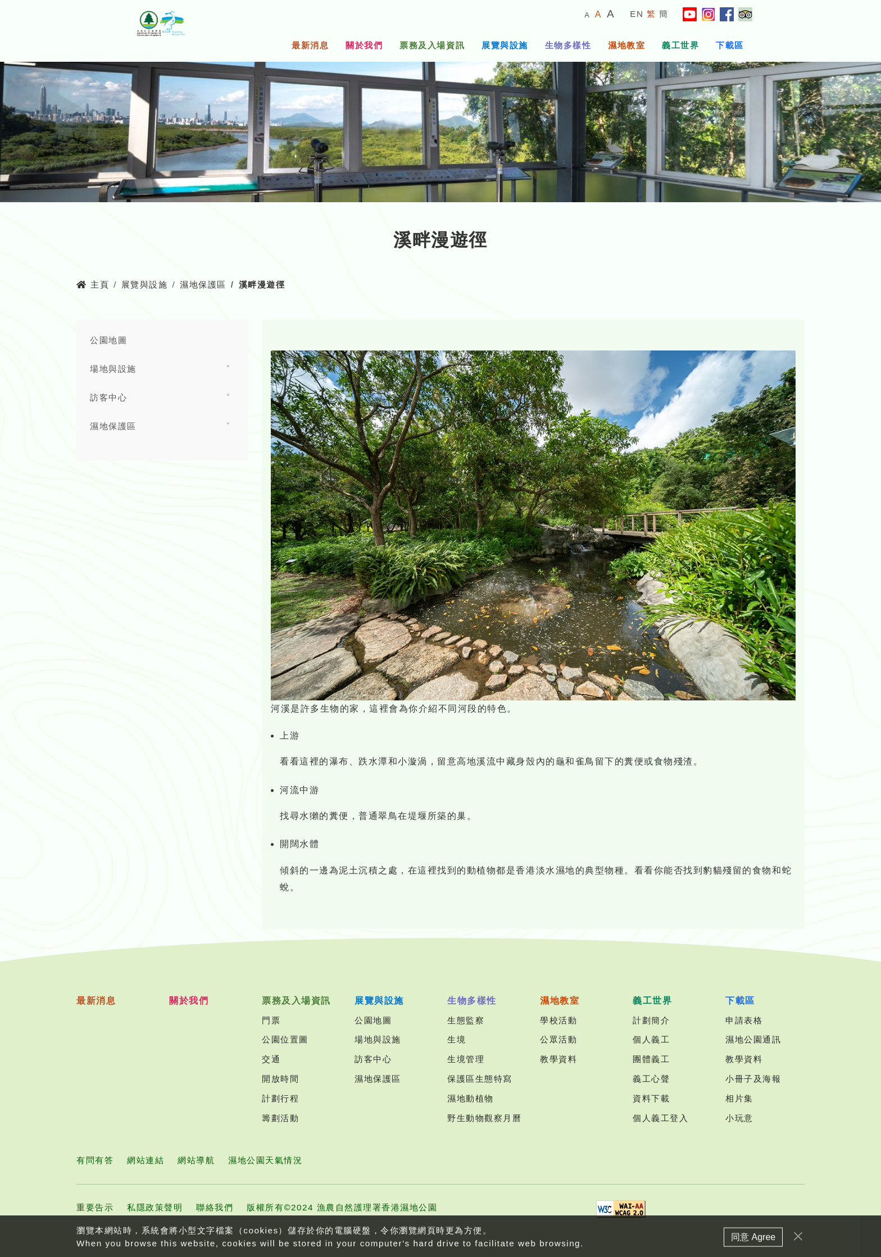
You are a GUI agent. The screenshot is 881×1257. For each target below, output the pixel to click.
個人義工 (651, 1039)
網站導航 (196, 1160)
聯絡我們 (214, 1207)
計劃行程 (280, 1098)
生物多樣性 (568, 45)
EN (636, 14)
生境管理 (465, 1059)
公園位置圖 (285, 1039)
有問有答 (94, 1160)
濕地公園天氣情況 (265, 1160)
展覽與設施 (505, 45)
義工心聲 (651, 1078)
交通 (271, 1059)
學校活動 (558, 1020)
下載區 (730, 45)
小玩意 (739, 1118)
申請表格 (743, 1020)
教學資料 (558, 1059)
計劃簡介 (651, 1020)
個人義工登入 (660, 1118)
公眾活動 (558, 1039)
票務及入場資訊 (432, 45)
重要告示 (94, 1207)
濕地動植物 (470, 1098)
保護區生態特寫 (479, 1078)
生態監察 (465, 1020)
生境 (456, 1039)
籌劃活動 (280, 1118)
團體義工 (651, 1059)
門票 (271, 1020)
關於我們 (364, 45)
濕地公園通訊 (753, 1039)
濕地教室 (626, 45)
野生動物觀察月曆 (484, 1118)
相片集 (739, 1098)
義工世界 (680, 45)
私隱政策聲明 (155, 1207)
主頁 (92, 284)
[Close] (798, 1248)
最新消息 (310, 45)
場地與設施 (113, 369)
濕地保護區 (203, 284)
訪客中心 (108, 397)
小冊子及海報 (753, 1078)
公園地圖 (108, 340)
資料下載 (651, 1098)
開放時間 (280, 1078)
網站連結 (145, 1160)
